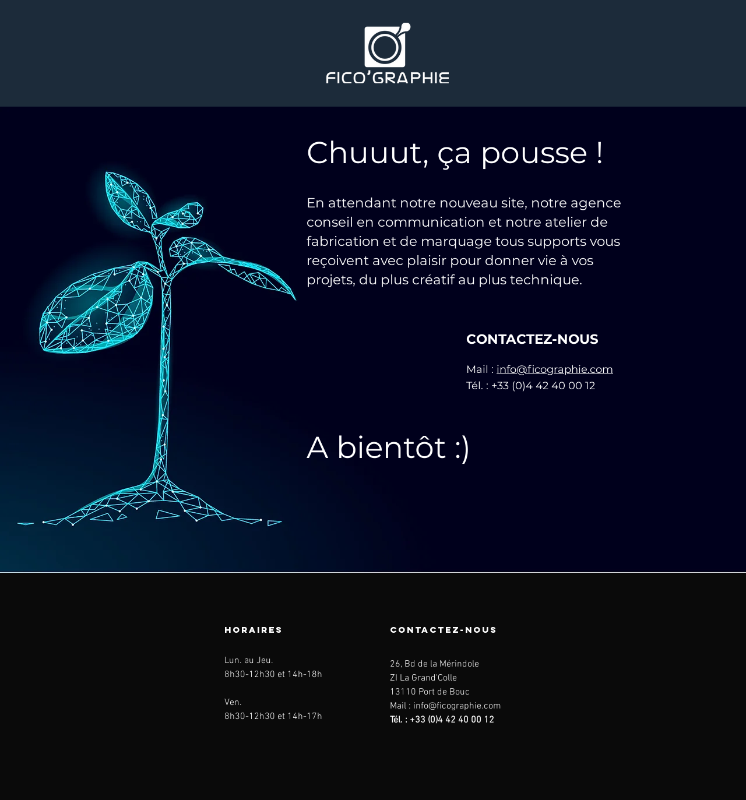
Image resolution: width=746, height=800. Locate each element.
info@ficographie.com (555, 369)
